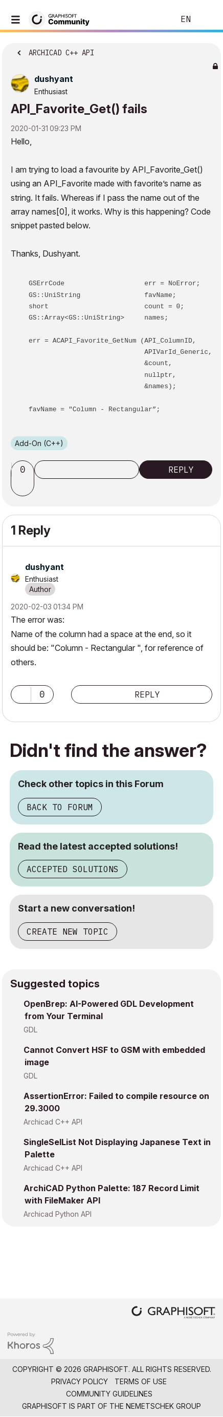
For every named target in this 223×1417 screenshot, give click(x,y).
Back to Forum (60, 807)
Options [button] (206, 49)
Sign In (206, 19)
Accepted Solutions (73, 869)
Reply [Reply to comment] (147, 694)
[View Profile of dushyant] (53, 79)
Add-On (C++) (39, 443)
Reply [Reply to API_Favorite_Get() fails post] (181, 469)
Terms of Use (141, 1381)
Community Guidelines (109, 1393)
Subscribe (86, 469)
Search (151, 19)
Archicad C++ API (53, 1121)
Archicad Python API (58, 1214)
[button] (24, 487)
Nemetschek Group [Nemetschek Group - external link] (163, 1406)
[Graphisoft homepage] (173, 1313)
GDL (30, 1029)
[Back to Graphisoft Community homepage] (62, 18)
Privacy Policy (79, 1381)
